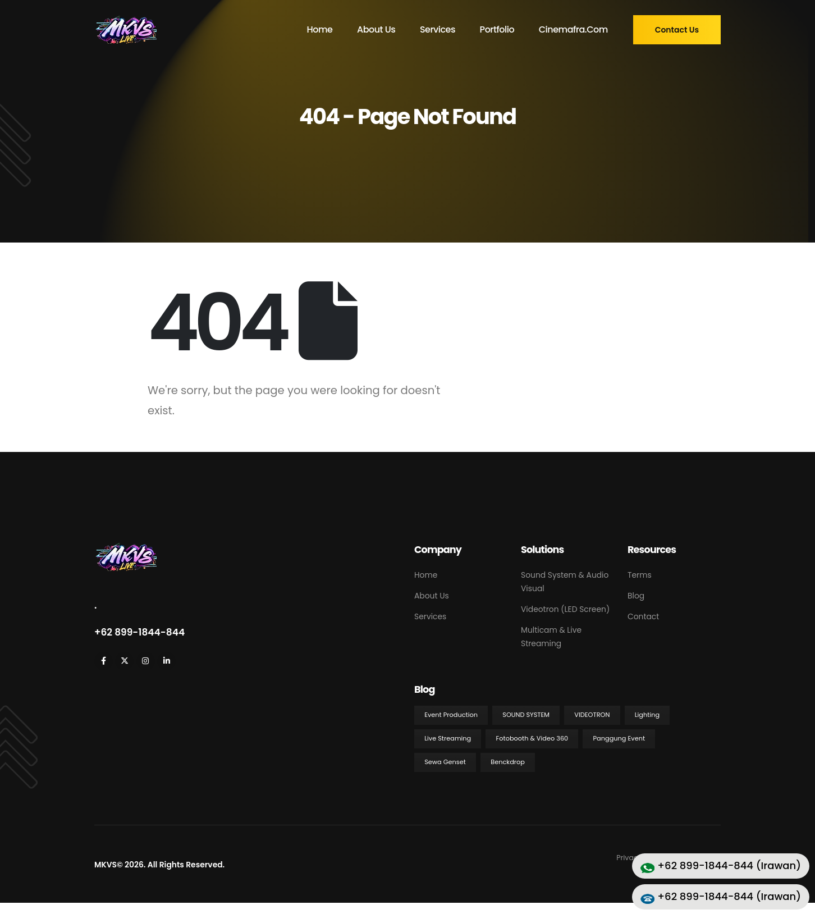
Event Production (451, 714)
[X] (124, 661)
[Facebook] (103, 661)
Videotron (592, 714)
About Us (376, 29)
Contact (643, 616)
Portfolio (497, 29)
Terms (640, 575)
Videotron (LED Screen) (565, 609)
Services (437, 29)
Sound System (526, 714)
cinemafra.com (573, 29)
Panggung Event (619, 738)
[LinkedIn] (166, 661)
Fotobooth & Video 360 (532, 738)
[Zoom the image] (125, 548)
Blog (636, 595)
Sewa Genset (445, 761)
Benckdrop (508, 761)
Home (319, 29)
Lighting (647, 714)
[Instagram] (145, 661)
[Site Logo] (125, 30)
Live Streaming (447, 738)
